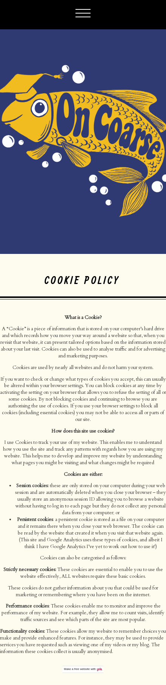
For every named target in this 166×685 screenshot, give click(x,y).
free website (82, 669)
